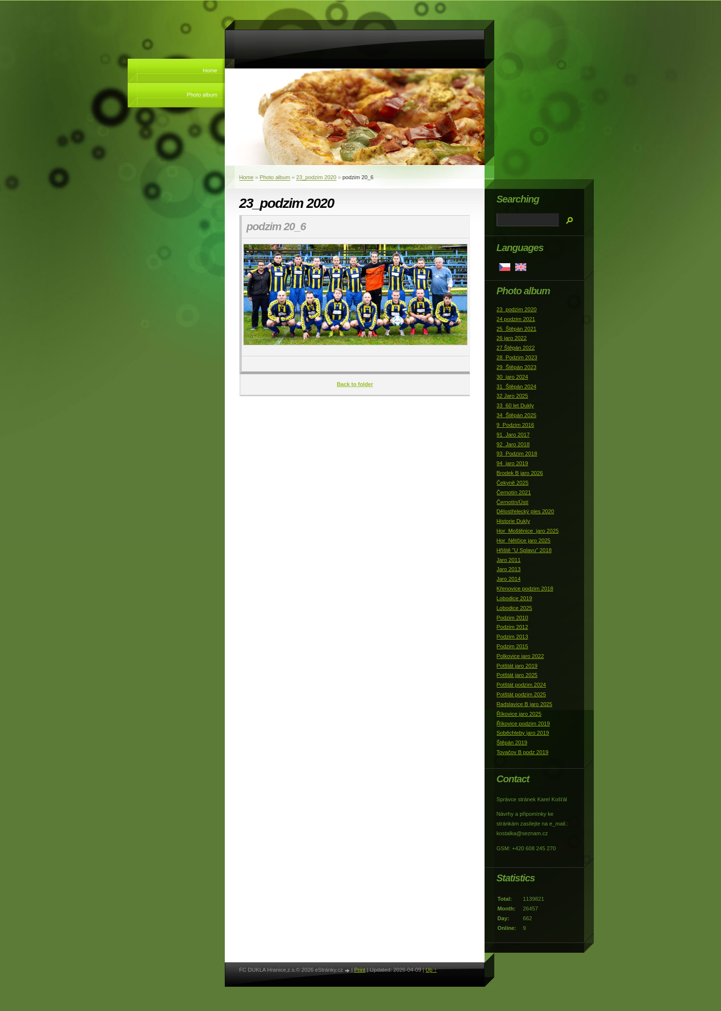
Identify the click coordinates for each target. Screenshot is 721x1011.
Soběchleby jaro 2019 (523, 733)
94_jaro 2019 (512, 463)
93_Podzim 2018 (517, 453)
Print (359, 970)
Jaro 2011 (509, 560)
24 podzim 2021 (516, 319)
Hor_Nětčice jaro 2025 (524, 540)
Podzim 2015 (512, 646)
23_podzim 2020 (316, 177)
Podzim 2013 (512, 637)
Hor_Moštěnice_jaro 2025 (528, 531)
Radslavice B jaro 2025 (525, 704)
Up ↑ (430, 970)
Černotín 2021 (514, 492)
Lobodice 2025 (514, 608)
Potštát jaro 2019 (517, 666)
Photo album (202, 95)
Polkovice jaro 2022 (520, 656)
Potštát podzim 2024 (521, 685)
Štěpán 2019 (512, 742)
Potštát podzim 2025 (521, 694)
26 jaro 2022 (512, 338)
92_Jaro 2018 (513, 444)
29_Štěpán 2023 (517, 367)
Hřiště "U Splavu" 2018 (524, 550)
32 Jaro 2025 (512, 396)
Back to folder (355, 384)
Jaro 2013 (509, 569)
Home (210, 70)
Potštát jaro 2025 (517, 675)
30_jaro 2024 (512, 377)
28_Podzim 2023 (517, 357)
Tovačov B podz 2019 (523, 752)
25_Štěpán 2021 (517, 329)
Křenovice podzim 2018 (525, 588)
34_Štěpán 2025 (517, 415)
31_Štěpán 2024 (517, 386)
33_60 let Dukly (515, 405)
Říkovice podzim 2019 (523, 723)
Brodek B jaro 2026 (520, 473)
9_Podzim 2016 (516, 425)
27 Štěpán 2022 (516, 348)
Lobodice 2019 (514, 598)
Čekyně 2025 (513, 483)
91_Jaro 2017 (513, 435)
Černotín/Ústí (513, 502)
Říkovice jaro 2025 (519, 714)
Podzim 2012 (512, 627)
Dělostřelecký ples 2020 (525, 511)
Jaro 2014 (509, 579)
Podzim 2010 (512, 618)
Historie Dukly (513, 521)
